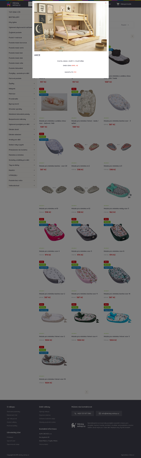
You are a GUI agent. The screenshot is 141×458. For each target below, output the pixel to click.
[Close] (106, 3)
